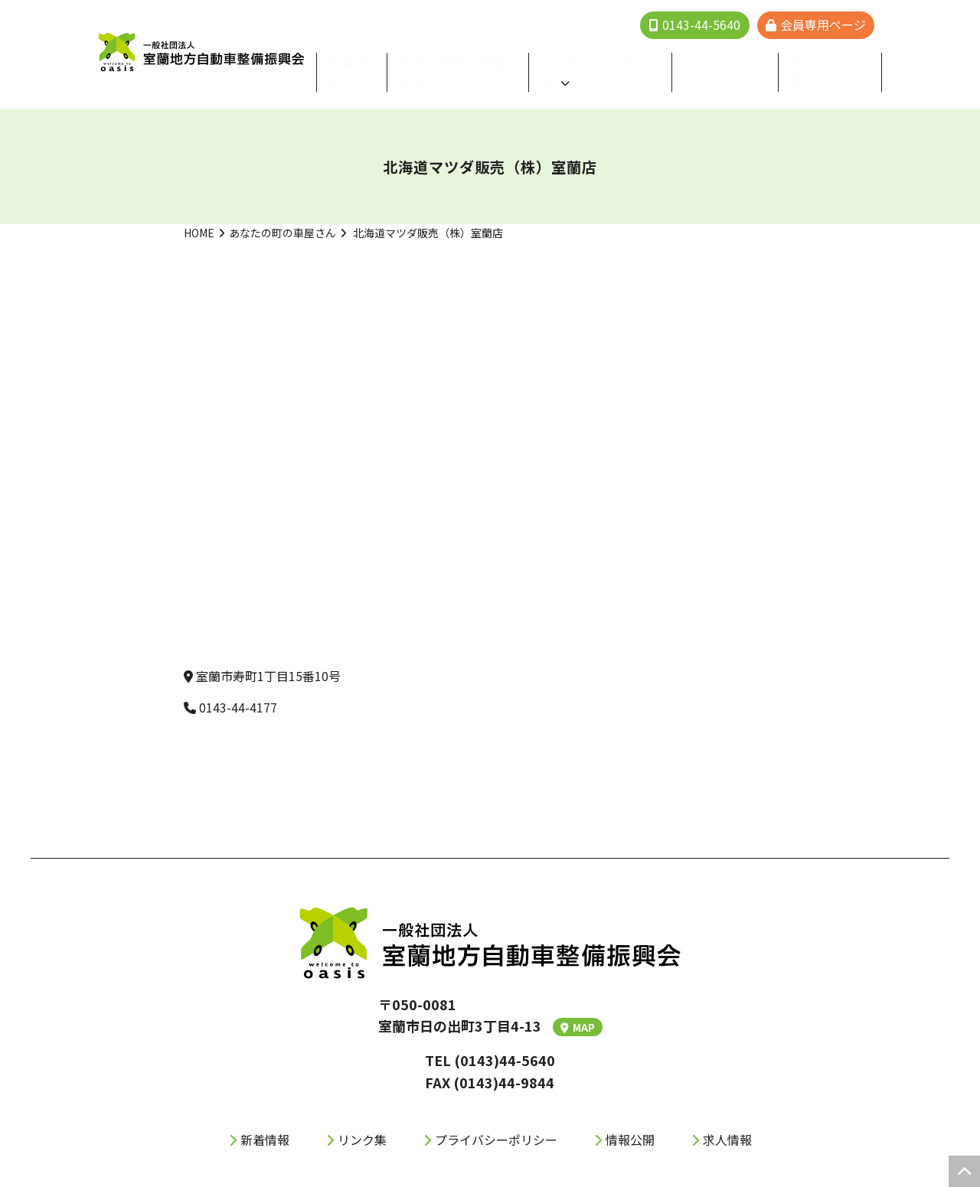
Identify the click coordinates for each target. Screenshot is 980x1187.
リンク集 (362, 1116)
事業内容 (386, 59)
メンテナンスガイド (611, 59)
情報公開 (630, 1116)
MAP (577, 1005)
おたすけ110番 (834, 59)
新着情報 (264, 1116)
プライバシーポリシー (496, 1116)
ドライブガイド (736, 59)
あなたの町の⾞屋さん (485, 59)
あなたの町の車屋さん (282, 210)
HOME (199, 210)
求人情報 (727, 1116)
